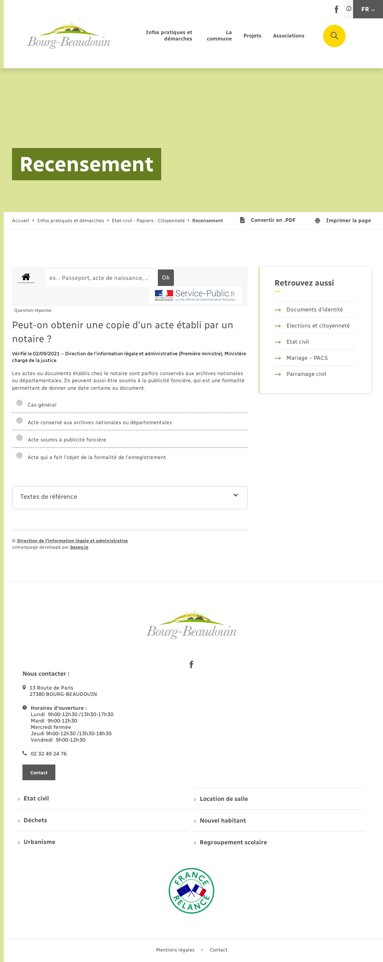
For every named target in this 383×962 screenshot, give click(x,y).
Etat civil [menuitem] (33, 798)
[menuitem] (159, 36)
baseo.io (79, 547)
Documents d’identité (309, 309)
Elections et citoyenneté (312, 325)
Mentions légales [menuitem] (175, 950)
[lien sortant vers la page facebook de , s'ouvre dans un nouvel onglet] (336, 11)
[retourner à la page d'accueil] (68, 36)
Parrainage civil (300, 374)
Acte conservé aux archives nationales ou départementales (94, 422)
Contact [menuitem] (218, 950)
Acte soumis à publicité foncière (61, 440)
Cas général (36, 405)
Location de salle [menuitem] (221, 798)
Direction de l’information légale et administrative (72, 540)
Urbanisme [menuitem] (36, 841)
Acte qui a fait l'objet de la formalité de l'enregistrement (91, 457)
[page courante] (207, 220)
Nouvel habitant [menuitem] (220, 820)
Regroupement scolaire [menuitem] (230, 842)
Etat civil (292, 341)
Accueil (20, 220)
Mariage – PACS (301, 358)
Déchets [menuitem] (32, 820)
